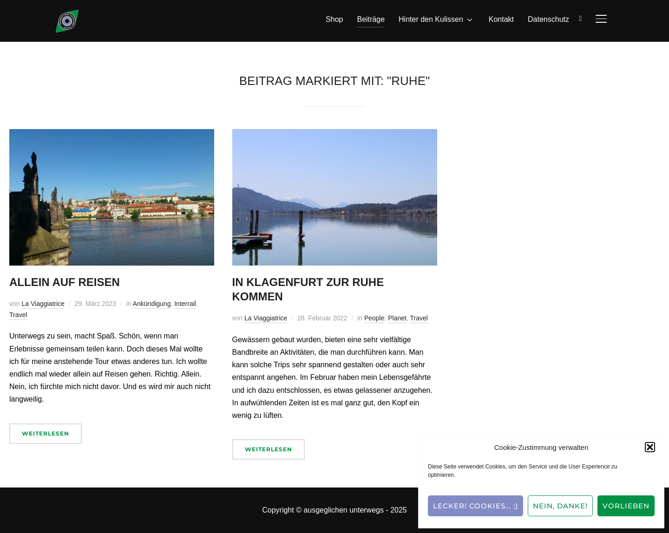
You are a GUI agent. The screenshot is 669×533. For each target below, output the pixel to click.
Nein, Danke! (560, 505)
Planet (397, 318)
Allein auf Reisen (64, 282)
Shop (334, 19)
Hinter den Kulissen (431, 19)
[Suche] (580, 17)
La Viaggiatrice (42, 303)
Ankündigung (152, 303)
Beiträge (371, 19)
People (374, 318)
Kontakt (501, 19)
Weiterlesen (45, 433)
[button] (650, 447)
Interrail (185, 303)
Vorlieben (626, 505)
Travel (18, 314)
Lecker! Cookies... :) (475, 505)
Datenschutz (548, 19)
